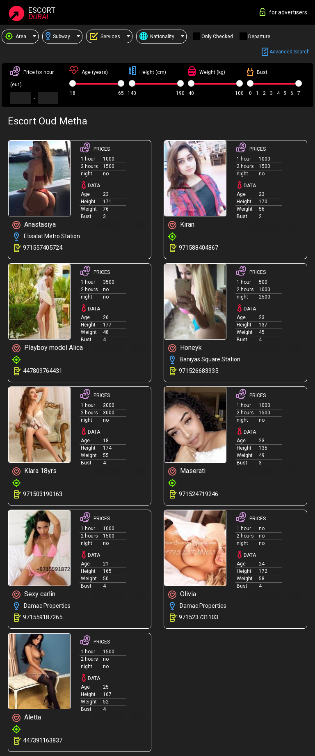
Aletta (26, 717)
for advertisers (283, 11)
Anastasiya (34, 225)
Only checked (217, 36)
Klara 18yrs (34, 471)
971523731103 (198, 617)
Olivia (182, 594)
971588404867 (198, 247)
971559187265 (42, 617)
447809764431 (42, 371)
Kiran (181, 225)
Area (15, 36)
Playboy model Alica (47, 348)
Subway (58, 36)
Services (104, 36)
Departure (259, 36)
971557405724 (42, 247)
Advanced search (286, 52)
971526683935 (198, 371)
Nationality (156, 36)
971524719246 (198, 494)
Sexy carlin (33, 594)
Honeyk (185, 348)
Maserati (186, 471)
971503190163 (42, 494)
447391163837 (42, 740)
